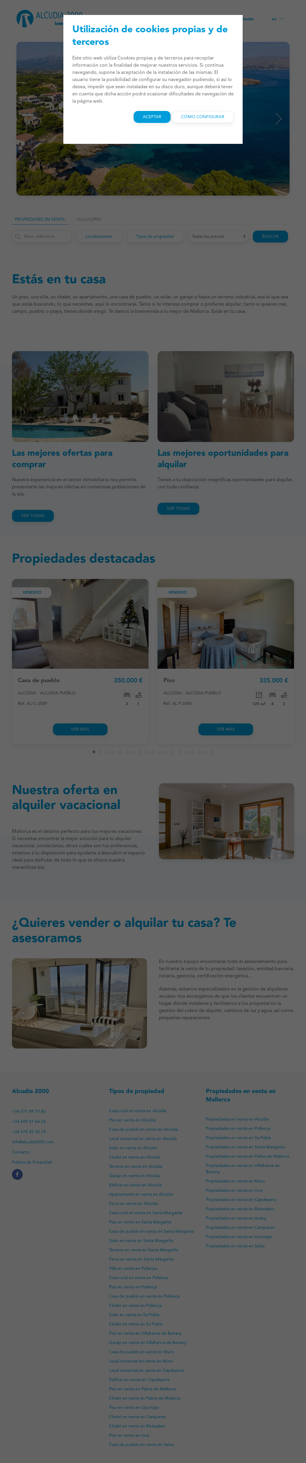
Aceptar (152, 117)
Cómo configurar (202, 117)
